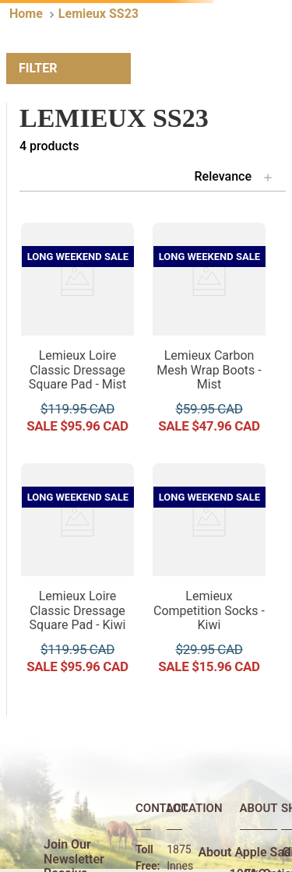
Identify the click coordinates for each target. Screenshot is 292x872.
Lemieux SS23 (98, 13)
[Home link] (26, 14)
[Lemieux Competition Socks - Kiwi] (209, 574)
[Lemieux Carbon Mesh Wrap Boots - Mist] (209, 334)
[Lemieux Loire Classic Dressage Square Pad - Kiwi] (77, 574)
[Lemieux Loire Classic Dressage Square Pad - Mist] (77, 334)
